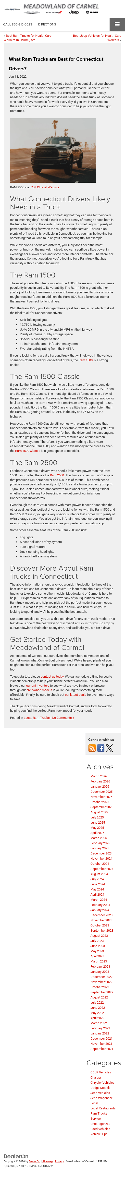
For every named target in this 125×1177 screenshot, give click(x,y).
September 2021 (101, 1049)
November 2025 (101, 797)
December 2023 (101, 915)
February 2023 (100, 966)
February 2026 (100, 781)
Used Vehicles (100, 1129)
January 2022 (99, 1033)
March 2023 (98, 961)
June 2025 (97, 822)
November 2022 (101, 982)
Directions (47, 24)
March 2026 (98, 776)
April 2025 (97, 833)
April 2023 (97, 956)
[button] (17, 24)
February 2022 (100, 1028)
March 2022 (98, 1023)
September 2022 (101, 992)
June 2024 (97, 884)
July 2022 (97, 1002)
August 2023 (99, 935)
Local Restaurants (103, 1108)
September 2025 (101, 807)
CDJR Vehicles (100, 1072)
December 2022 (101, 977)
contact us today (52, 676)
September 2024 (101, 869)
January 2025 (99, 848)
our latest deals (75, 695)
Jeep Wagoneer (101, 1098)
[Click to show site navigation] (117, 24)
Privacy (59, 1161)
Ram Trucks (41, 718)
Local (27, 718)
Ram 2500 (57, 475)
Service (95, 1118)
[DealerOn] (16, 1156)
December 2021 (101, 1038)
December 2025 (101, 791)
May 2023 (97, 951)
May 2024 (97, 889)
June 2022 (97, 1007)
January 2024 (99, 910)
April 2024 (97, 894)
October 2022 (99, 987)
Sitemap (47, 1161)
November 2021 (101, 1043)
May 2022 (97, 1013)
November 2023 (101, 920)
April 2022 (97, 1018)
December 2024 (101, 853)
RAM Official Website (44, 187)
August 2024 (99, 874)
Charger (95, 1077)
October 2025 (99, 802)
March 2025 (98, 838)
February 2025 (100, 843)
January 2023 (99, 971)
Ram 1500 (86, 360)
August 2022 (99, 997)
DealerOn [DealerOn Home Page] (34, 1161)
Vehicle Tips (99, 1134)
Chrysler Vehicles (102, 1082)
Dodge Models (100, 1088)
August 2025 (99, 812)
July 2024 (97, 879)
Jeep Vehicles (100, 1093)
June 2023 (97, 946)
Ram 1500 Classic (27, 451)
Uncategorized (100, 1124)
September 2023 (101, 930)
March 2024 (98, 899)
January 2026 (99, 786)
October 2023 (99, 925)
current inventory (37, 685)
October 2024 (99, 863)
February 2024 (100, 905)
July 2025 (97, 817)
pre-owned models (39, 690)
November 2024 (101, 858)
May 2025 (97, 827)
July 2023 (97, 941)
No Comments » (63, 718)
